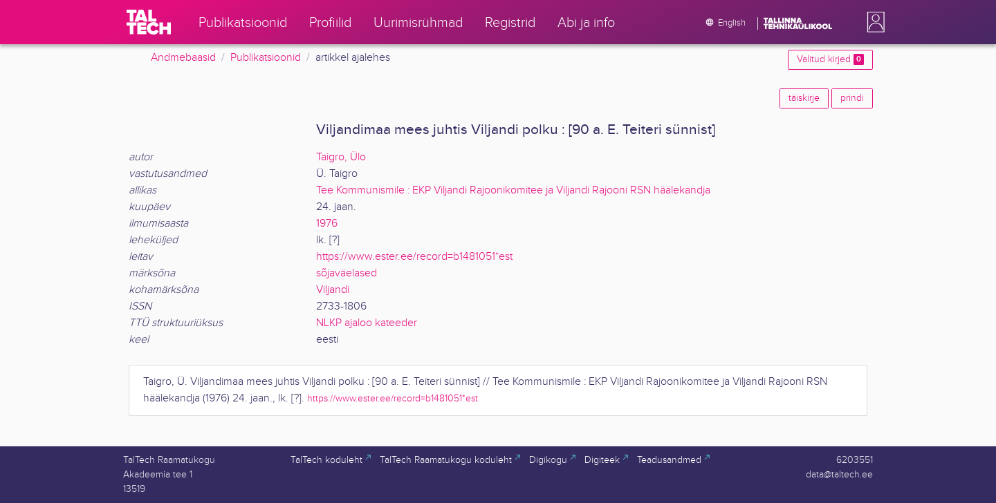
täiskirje (804, 98)
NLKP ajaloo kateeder (366, 323)
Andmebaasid (183, 57)
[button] (873, 22)
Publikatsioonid (265, 57)
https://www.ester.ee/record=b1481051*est (414, 256)
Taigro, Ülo (341, 157)
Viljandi (332, 289)
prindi (852, 98)
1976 (327, 223)
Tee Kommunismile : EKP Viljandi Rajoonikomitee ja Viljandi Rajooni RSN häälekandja (513, 190)
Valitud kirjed (830, 59)
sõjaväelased (346, 273)
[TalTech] (149, 22)
